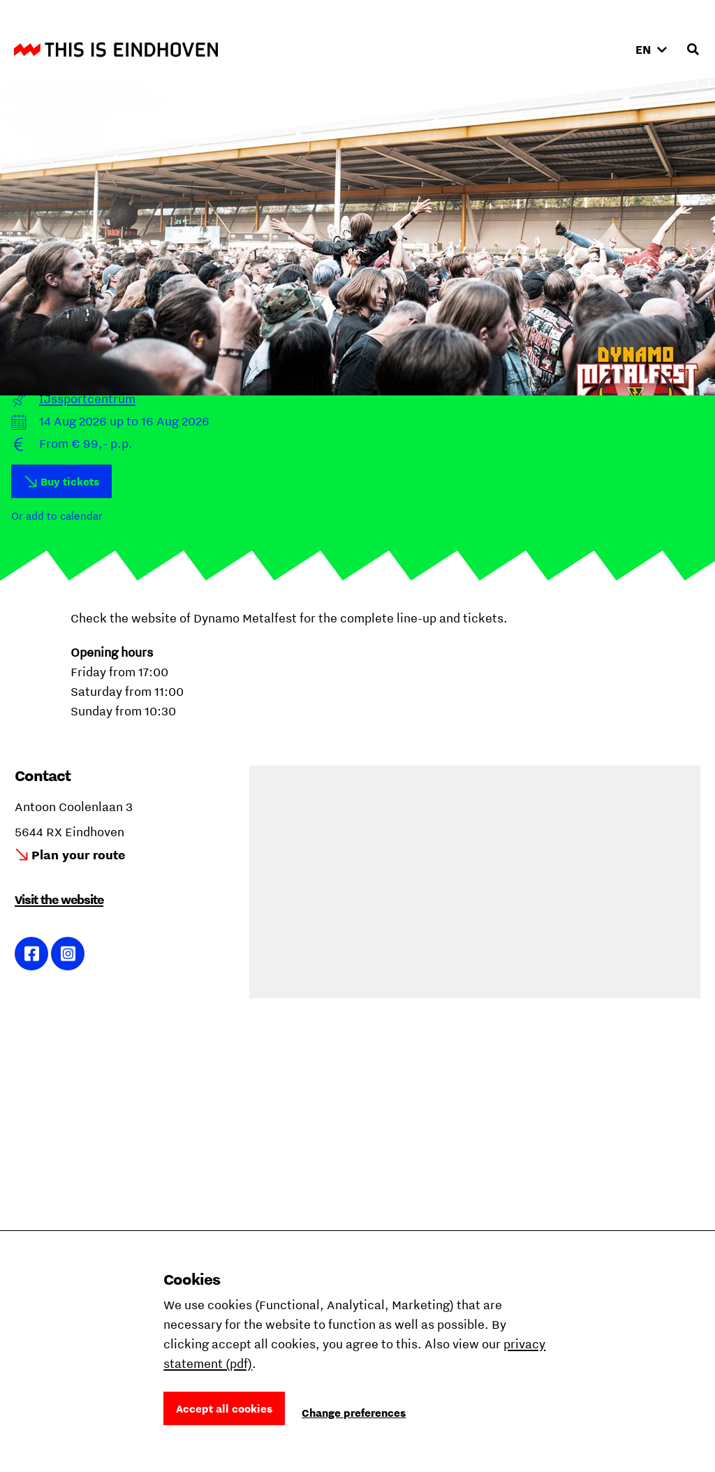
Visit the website (59, 899)
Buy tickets (69, 481)
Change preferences (354, 1413)
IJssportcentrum (87, 399)
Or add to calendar (57, 515)
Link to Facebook (31, 953)
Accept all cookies (224, 1408)
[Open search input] (692, 49)
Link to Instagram (68, 953)
